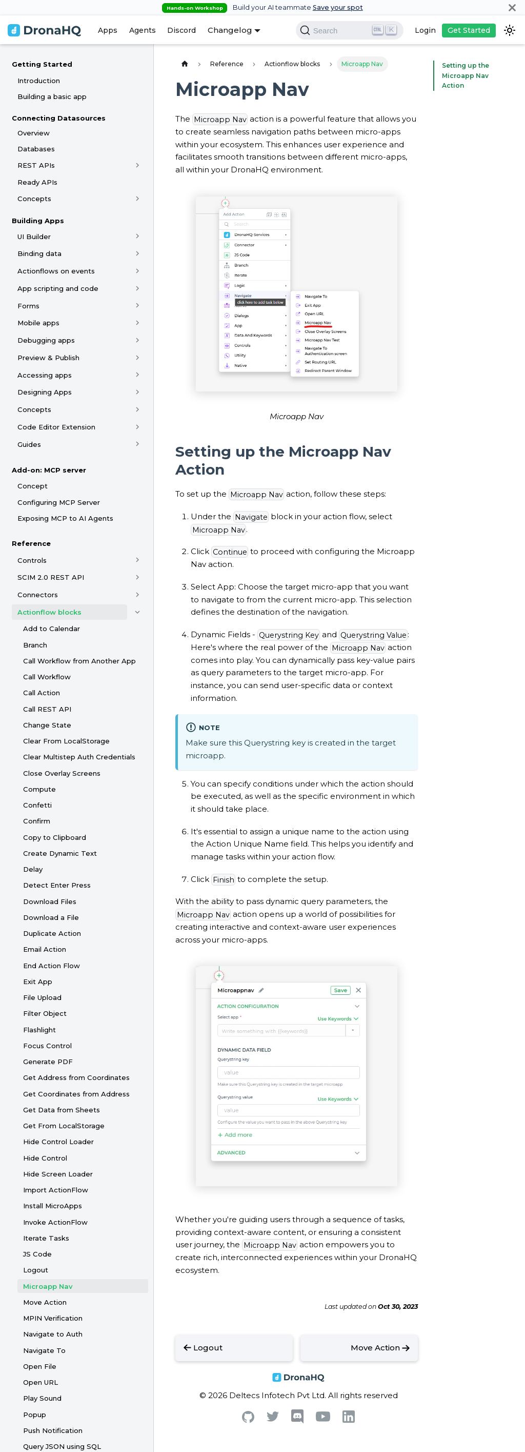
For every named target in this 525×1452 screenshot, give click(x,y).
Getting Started (42, 64)
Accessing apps (44, 375)
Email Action (44, 949)
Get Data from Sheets (61, 1110)
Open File (39, 1366)
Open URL (40, 1382)
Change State (47, 725)
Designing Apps (44, 392)
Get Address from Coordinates (76, 1077)
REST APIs (36, 165)
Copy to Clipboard (54, 837)
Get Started (469, 30)
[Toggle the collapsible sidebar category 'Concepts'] (137, 198)
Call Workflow (47, 677)
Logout (35, 1270)
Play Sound (42, 1398)
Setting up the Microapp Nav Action (463, 76)
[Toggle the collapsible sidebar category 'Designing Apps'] (137, 392)
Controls (32, 560)
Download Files (49, 901)
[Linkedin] (348, 1420)
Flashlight (39, 1030)
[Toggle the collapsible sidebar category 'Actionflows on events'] (137, 271)
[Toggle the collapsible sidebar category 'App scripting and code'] (137, 288)
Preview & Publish (48, 358)
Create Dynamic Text (60, 853)
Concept (32, 486)
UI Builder (34, 236)
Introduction (38, 80)
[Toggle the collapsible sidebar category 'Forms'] (137, 305)
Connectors (37, 595)
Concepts (34, 198)
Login (425, 30)
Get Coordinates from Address (76, 1094)
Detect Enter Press (57, 885)
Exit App (37, 981)
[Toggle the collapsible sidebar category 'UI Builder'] (137, 236)
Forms (28, 306)
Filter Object (45, 1013)
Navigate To (44, 1350)
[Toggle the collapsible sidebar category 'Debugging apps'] (137, 340)
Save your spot (338, 7)
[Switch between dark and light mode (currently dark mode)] (509, 30)
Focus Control (47, 1046)
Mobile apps (38, 323)
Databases (36, 149)
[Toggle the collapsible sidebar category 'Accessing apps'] (137, 375)
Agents (142, 30)
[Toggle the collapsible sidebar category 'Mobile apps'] (137, 322)
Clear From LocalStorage (66, 741)
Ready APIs (37, 182)
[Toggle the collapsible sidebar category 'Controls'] (137, 560)
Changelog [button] (230, 30)
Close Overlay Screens (61, 773)
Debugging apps (46, 340)
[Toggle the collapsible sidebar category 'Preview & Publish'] (137, 357)
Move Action (45, 1302)
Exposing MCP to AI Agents (65, 518)
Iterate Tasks (46, 1238)
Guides (29, 444)
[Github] (248, 1420)
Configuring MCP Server (58, 502)
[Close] (512, 7)
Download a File (51, 917)
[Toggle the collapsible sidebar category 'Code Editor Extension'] (137, 427)
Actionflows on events (56, 271)
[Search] (349, 30)
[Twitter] (273, 1419)
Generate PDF (48, 1061)
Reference (31, 543)
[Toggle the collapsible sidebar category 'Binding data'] (137, 253)
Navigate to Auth (53, 1334)
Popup (34, 1414)
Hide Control (45, 1158)
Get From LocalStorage (64, 1126)
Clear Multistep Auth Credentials (79, 757)
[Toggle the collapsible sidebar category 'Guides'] (137, 444)
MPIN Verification (53, 1318)
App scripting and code (57, 288)
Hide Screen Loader (58, 1174)
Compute (39, 789)
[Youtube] (323, 1419)
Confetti (37, 805)
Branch (35, 645)
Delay (33, 869)
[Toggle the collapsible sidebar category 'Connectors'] (137, 594)
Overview (33, 133)
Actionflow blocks (49, 612)
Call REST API (47, 709)
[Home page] (184, 63)
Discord (181, 30)
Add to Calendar (51, 628)
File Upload (42, 997)
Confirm (36, 821)
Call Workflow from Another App (79, 661)
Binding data (39, 253)
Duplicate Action (52, 933)
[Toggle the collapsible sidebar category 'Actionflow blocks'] (137, 612)
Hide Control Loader (58, 1141)
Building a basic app (52, 96)
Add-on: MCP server (49, 470)
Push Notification (53, 1430)
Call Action (41, 693)
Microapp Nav (48, 1286)
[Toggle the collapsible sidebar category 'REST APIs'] (137, 165)
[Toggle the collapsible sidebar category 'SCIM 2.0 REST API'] (137, 577)
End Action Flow (51, 966)
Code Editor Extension (56, 427)
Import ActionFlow (55, 1190)
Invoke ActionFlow (55, 1222)
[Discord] (297, 1421)
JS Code (37, 1254)
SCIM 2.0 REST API (50, 577)
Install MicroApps (52, 1206)
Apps (107, 30)
